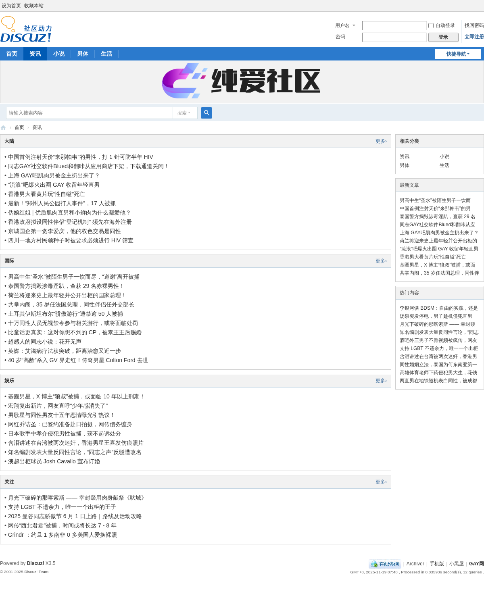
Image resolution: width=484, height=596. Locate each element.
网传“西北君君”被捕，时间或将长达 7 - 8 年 (62, 525)
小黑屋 (456, 564)
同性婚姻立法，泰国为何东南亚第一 (438, 364)
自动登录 (441, 25)
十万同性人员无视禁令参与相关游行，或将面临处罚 (73, 323)
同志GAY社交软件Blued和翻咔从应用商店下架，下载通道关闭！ (88, 166)
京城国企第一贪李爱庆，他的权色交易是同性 (64, 231)
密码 (340, 37)
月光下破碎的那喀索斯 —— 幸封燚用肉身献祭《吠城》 (77, 497)
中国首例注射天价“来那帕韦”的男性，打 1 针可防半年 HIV (80, 157)
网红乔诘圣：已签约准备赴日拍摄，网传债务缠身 (70, 424)
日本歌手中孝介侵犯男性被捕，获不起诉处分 (64, 433)
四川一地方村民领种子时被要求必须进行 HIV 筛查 (71, 240)
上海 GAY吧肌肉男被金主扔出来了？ (54, 175)
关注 (9, 482)
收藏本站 (34, 5)
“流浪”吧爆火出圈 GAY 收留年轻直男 (54, 184)
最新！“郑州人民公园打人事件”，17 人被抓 (62, 203)
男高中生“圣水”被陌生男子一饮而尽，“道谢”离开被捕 (74, 276)
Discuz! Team (36, 571)
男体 (82, 53)
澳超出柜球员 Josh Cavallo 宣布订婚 (54, 461)
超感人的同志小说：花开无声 (44, 341)
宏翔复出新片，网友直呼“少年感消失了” (58, 405)
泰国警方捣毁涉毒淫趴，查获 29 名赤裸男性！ (66, 286)
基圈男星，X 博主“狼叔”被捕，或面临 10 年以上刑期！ (76, 396)
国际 (9, 261)
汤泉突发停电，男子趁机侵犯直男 (436, 316)
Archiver (415, 564)
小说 (59, 53)
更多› (381, 141)
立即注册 (474, 37)
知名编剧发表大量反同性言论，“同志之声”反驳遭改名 (75, 452)
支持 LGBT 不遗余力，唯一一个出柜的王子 (62, 507)
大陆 (9, 141)
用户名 (342, 25)
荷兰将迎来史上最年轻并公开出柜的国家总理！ (67, 295)
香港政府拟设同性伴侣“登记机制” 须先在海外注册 (70, 222)
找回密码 (474, 25)
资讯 (35, 53)
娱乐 (9, 380)
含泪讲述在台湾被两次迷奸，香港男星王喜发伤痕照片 (76, 443)
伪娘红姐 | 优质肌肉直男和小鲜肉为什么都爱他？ (69, 212)
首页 (11, 53)
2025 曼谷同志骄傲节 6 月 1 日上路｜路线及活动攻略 (75, 516)
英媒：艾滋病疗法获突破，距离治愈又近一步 (64, 351)
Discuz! (35, 563)
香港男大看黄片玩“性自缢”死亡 (46, 194)
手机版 (437, 564)
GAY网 (3, 127)
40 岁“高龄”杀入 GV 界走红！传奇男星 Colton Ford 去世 (78, 360)
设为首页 (11, 5)
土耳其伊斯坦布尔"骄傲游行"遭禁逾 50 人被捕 (65, 314)
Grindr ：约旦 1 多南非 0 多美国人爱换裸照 (62, 534)
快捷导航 (456, 54)
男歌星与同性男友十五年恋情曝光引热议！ (61, 415)
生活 (106, 53)
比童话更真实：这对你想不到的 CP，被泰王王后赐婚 (75, 332)
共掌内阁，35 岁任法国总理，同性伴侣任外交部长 (71, 304)
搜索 (182, 113)
